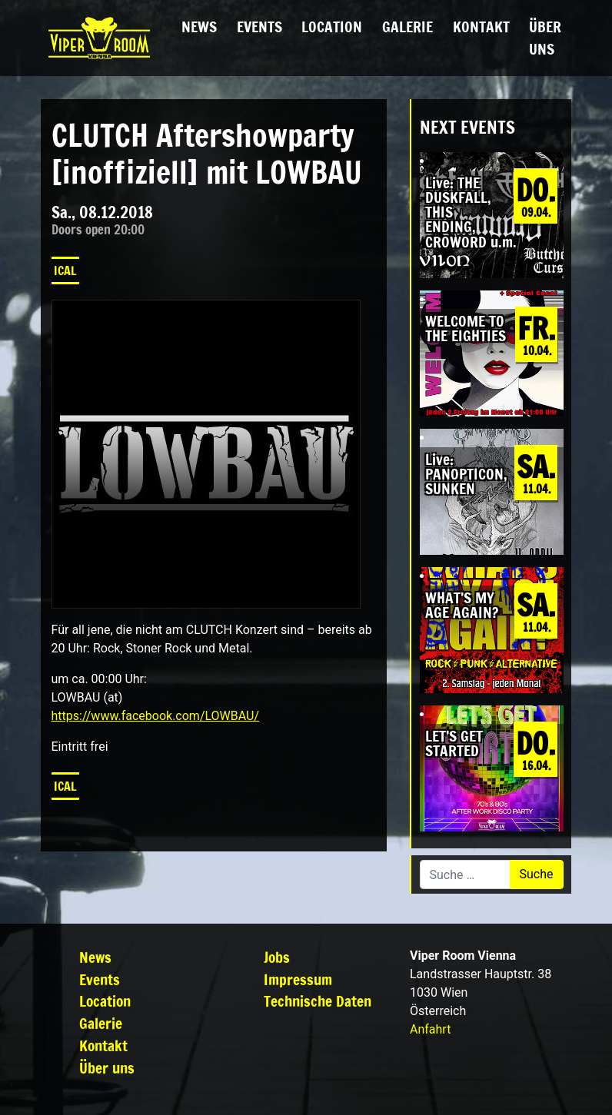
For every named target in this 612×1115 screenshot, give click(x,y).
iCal (65, 270)
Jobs (277, 957)
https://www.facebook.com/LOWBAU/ (156, 715)
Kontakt (481, 26)
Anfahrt (430, 1029)
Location (331, 26)
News (199, 26)
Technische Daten (317, 1001)
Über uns (545, 37)
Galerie (407, 26)
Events (259, 26)
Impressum (298, 979)
